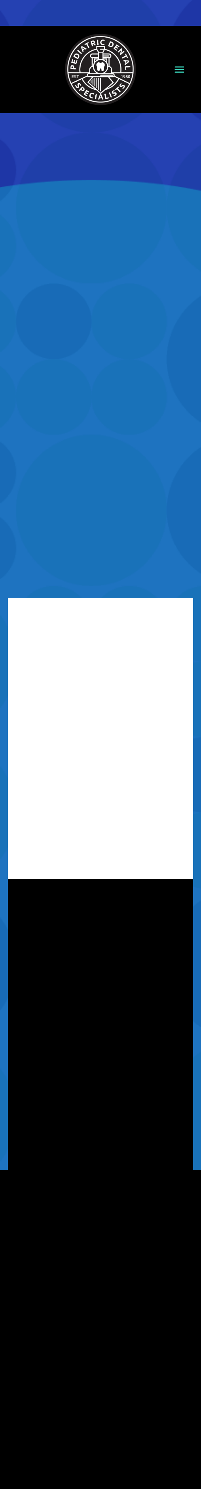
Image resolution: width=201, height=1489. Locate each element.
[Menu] (179, 69)
